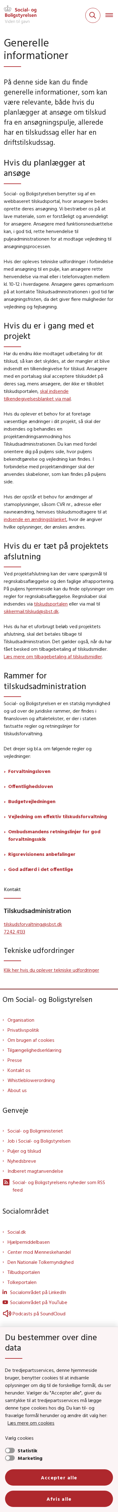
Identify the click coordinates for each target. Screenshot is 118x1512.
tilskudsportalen (51, 604)
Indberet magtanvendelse (35, 1171)
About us (17, 1090)
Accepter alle (59, 1477)
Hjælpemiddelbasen (29, 1242)
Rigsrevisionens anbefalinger (42, 854)
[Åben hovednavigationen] (111, 15)
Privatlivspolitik (23, 1030)
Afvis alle (59, 1499)
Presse (15, 1060)
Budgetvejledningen (31, 801)
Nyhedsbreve (22, 1161)
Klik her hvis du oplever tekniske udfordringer (51, 970)
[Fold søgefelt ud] (92, 15)
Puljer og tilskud (24, 1151)
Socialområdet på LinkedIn (38, 1292)
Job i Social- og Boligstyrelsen (39, 1141)
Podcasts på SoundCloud (34, 1313)
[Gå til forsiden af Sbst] (18, 15)
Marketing (30, 1458)
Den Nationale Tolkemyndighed (41, 1262)
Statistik (27, 1450)
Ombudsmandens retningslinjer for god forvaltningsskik (54, 835)
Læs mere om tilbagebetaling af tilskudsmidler (53, 656)
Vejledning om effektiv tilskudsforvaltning (57, 816)
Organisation (21, 1020)
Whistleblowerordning (31, 1080)
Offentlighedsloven (30, 786)
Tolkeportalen (22, 1282)
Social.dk (17, 1232)
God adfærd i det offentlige (40, 869)
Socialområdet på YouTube (38, 1302)
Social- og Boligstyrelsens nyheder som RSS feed (54, 1185)
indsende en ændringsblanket (35, 519)
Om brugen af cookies (31, 1040)
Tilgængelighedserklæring (34, 1050)
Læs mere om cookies (31, 1423)
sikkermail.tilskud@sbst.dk (31, 611)
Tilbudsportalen (24, 1272)
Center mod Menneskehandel (39, 1252)
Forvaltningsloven (29, 771)
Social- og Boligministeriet (35, 1131)
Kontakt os (19, 1070)
